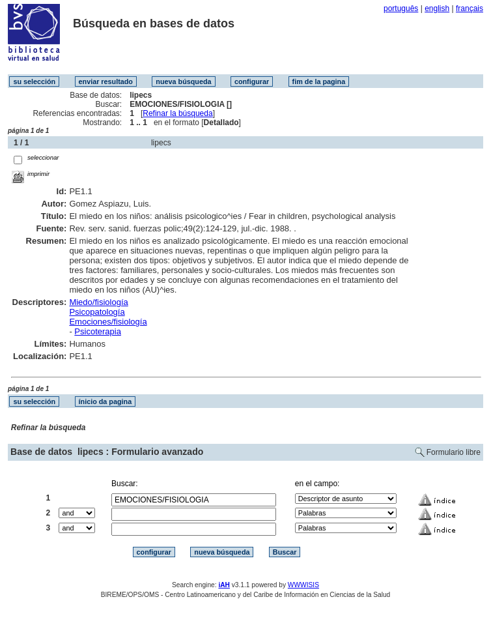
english (437, 8)
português (401, 8)
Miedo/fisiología (98, 302)
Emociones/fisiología (108, 322)
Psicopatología (96, 312)
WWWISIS (303, 585)
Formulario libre (454, 452)
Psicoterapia (97, 331)
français (469, 8)
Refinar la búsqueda (177, 113)
